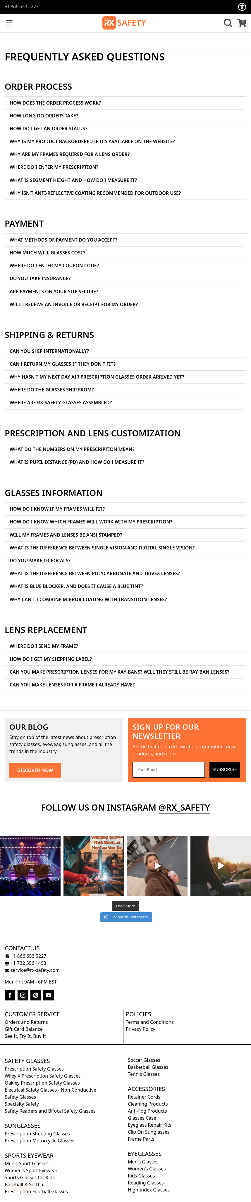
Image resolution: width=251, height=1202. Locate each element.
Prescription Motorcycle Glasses (39, 1140)
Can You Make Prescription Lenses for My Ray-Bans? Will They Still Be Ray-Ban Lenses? (119, 672)
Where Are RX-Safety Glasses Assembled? (61, 402)
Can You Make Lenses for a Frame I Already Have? (72, 684)
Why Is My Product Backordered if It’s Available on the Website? (92, 141)
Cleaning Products (148, 1104)
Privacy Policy (140, 1029)
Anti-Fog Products (147, 1111)
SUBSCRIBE (224, 769)
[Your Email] (169, 770)
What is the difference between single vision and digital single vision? (102, 547)
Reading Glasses (146, 1183)
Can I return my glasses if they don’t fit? (63, 364)
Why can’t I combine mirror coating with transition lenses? (88, 599)
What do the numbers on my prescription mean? (72, 449)
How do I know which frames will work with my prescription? (91, 521)
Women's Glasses (147, 1168)
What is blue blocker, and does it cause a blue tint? (76, 586)
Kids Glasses (141, 1175)
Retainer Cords (144, 1097)
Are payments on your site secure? (54, 291)
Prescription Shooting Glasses (37, 1133)
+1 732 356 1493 (25, 963)
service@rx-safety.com (32, 970)
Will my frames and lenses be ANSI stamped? (66, 535)
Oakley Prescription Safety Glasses (42, 1083)
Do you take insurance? (40, 278)
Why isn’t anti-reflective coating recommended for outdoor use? (95, 193)
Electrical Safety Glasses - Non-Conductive (50, 1090)
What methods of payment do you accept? (64, 240)
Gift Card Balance (24, 1029)
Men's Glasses (143, 1161)
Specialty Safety (22, 1104)
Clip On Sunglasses (148, 1132)
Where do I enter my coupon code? (54, 265)
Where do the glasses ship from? (52, 389)
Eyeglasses (144, 1154)
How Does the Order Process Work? (55, 103)
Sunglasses (23, 1126)
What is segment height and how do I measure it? (73, 180)
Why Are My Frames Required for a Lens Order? (70, 154)
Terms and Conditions (150, 1022)
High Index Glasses (149, 1190)
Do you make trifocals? (40, 560)
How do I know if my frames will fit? (57, 509)
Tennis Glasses (144, 1074)
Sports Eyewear (29, 1155)
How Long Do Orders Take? (44, 115)
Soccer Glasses (144, 1060)
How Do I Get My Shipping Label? (51, 659)
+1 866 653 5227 (22, 7)
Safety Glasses (27, 1061)
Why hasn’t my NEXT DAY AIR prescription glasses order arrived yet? (97, 377)
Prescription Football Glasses (36, 1191)
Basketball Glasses (148, 1067)
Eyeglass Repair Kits (149, 1125)
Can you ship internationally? (49, 351)
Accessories (146, 1089)
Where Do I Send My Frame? (44, 646)
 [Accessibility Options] (242, 7)
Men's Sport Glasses (27, 1163)
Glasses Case (142, 1118)
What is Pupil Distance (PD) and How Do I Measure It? (77, 462)
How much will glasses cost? (47, 252)
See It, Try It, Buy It (25, 1036)
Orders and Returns (26, 1022)
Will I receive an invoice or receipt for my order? (74, 304)
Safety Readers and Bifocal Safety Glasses (50, 1111)
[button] (227, 23)
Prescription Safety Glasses (34, 1069)
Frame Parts (141, 1139)
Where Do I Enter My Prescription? (54, 167)
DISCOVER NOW (35, 770)
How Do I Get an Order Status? (48, 128)
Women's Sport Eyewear (31, 1170)
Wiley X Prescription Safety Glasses (42, 1076)
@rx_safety (184, 807)
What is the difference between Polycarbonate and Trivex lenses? (95, 573)
